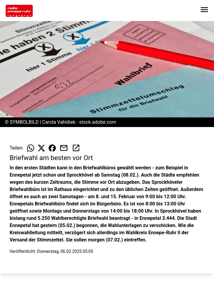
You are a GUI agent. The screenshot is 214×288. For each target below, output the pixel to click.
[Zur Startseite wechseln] (19, 10)
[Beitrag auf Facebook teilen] (52, 148)
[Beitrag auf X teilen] (41, 148)
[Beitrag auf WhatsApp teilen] (30, 148)
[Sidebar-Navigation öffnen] (204, 11)
